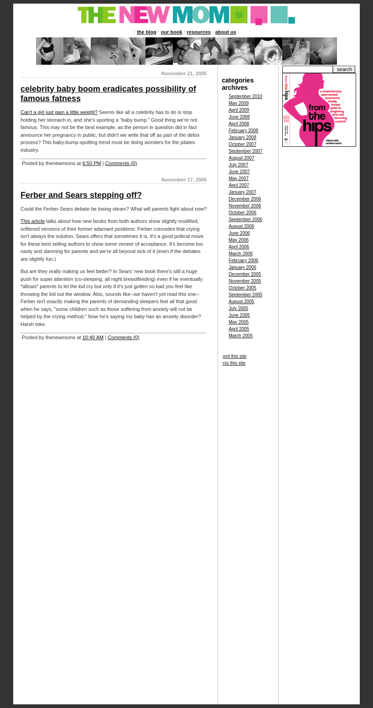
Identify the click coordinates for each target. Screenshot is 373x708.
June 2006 (239, 233)
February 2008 (243, 130)
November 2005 (244, 281)
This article (33, 221)
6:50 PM (92, 163)
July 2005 (238, 308)
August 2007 (241, 157)
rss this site (234, 363)
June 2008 (239, 116)
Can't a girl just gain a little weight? (59, 112)
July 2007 (238, 164)
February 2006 (243, 260)
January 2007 (242, 192)
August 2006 (241, 226)
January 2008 (242, 137)
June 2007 (239, 171)
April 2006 (238, 246)
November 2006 (244, 205)
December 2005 (244, 274)
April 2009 (238, 110)
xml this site (234, 356)
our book (171, 32)
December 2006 (244, 199)
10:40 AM (93, 337)
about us (225, 32)
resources (199, 32)
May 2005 (238, 322)
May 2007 (238, 178)
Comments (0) (121, 163)
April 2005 (238, 328)
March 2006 (240, 253)
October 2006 (242, 212)
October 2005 (242, 287)
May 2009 (238, 103)
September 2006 (245, 219)
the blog (146, 32)
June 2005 (239, 315)
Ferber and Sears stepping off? (81, 195)
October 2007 (242, 144)
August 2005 (241, 301)
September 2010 (245, 96)
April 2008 (238, 123)
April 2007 (238, 185)
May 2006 (238, 240)
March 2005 (240, 335)
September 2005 (245, 294)
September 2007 (245, 151)
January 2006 (242, 267)
